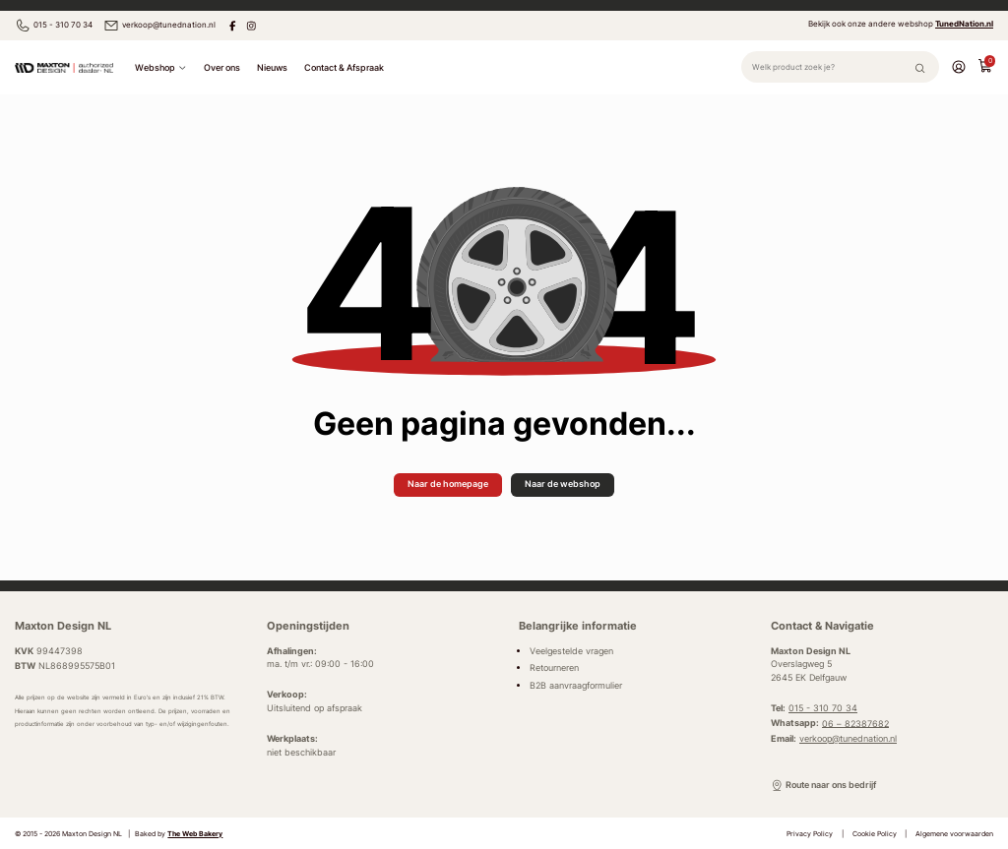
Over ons (222, 67)
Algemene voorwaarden (954, 833)
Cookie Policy (874, 833)
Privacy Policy (810, 833)
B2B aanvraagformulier (576, 686)
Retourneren (554, 668)
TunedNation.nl (964, 24)
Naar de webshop (562, 483)
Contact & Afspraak (344, 67)
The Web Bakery (194, 833)
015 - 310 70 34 (54, 25)
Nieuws (272, 67)
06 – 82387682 (855, 723)
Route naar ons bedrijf (823, 785)
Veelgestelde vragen (571, 651)
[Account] (959, 66)
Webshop (160, 68)
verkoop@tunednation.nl (159, 25)
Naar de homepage (448, 483)
